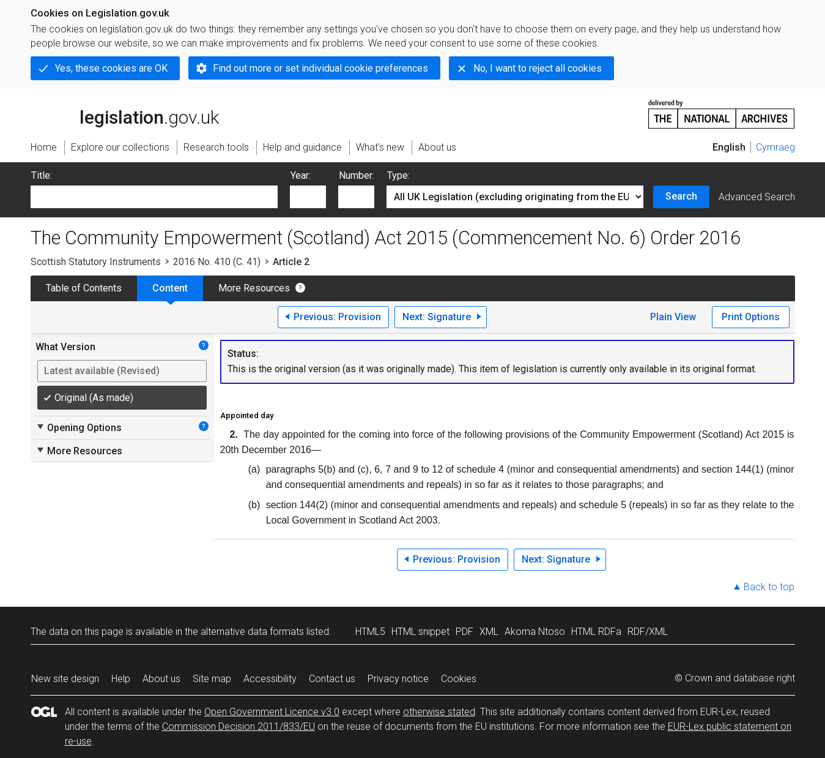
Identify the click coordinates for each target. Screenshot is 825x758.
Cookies (458, 679)
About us (161, 679)
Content (170, 288)
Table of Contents (84, 288)
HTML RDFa (596, 631)
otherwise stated (439, 712)
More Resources (254, 288)
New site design (65, 679)
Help (120, 679)
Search (681, 196)
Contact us (332, 679)
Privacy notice (398, 679)
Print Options (751, 317)
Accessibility (270, 679)
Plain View (673, 317)
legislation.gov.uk (125, 113)
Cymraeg (775, 147)
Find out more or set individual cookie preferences (320, 68)
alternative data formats (252, 631)
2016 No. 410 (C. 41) (217, 262)
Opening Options (78, 427)
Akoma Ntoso (535, 631)
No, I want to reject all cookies (537, 68)
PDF (464, 631)
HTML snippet (420, 631)
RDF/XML (647, 631)
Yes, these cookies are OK (111, 68)
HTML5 (370, 631)
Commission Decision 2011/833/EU (238, 726)
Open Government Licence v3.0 (271, 712)
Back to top (769, 587)
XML (488, 631)
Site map (212, 679)
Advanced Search (757, 197)
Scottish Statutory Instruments (96, 262)
